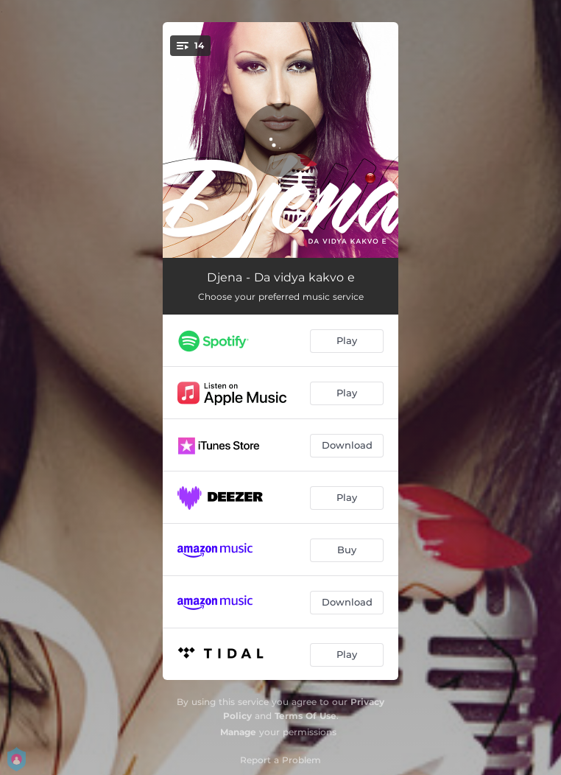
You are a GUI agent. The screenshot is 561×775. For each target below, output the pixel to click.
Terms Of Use (305, 715)
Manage (238, 731)
